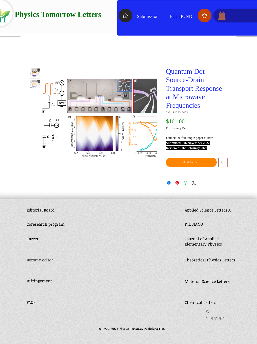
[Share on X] (194, 182)
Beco (31, 260)
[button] (222, 15)
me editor (44, 260)
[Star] (204, 15)
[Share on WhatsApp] (185, 182)
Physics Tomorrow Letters (58, 14)
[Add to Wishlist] (223, 162)
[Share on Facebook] (168, 182)
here (210, 138)
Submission (147, 16)
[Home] (125, 15)
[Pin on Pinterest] (177, 182)
